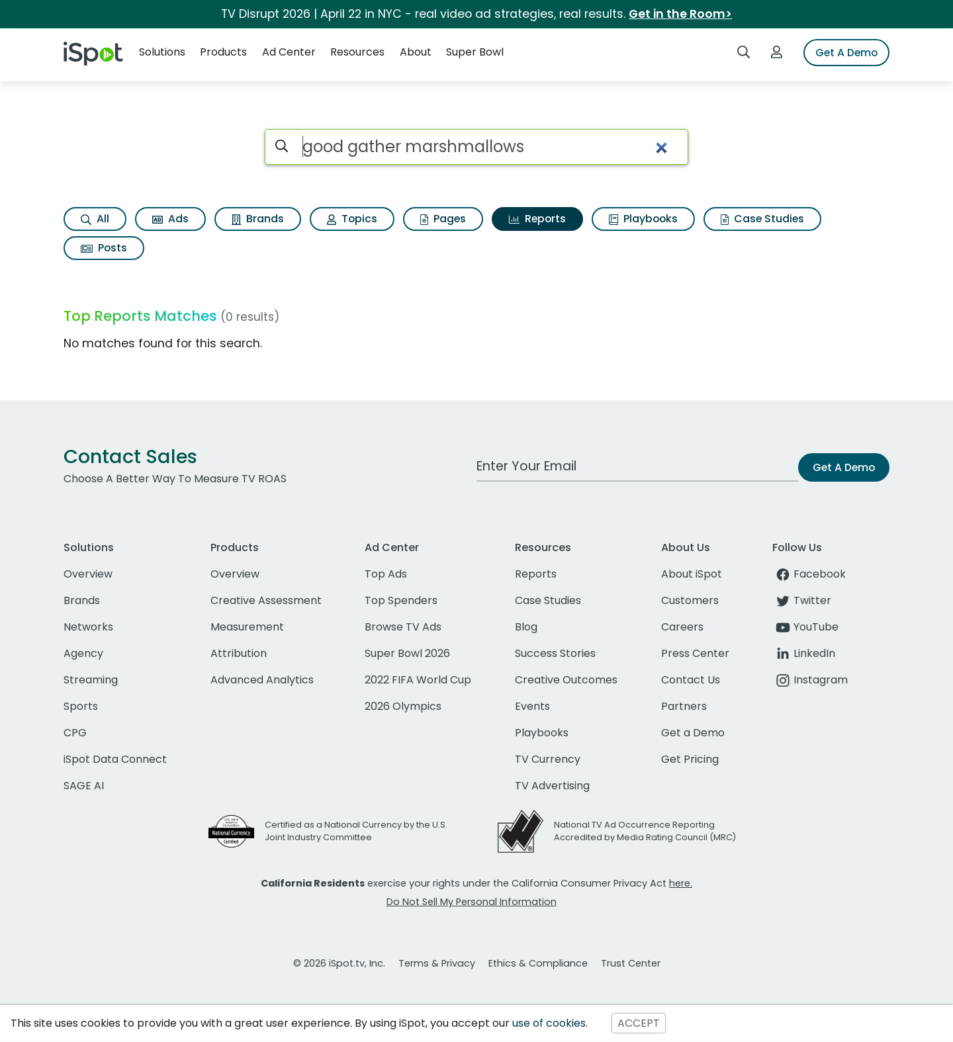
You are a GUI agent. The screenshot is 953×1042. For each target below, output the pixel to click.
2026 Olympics (403, 706)
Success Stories (555, 653)
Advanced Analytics (262, 679)
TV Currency (547, 759)
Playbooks (643, 218)
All (95, 218)
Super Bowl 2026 (407, 653)
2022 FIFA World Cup (418, 679)
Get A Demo (846, 52)
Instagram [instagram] (810, 679)
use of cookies (549, 1023)
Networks (88, 626)
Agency (83, 653)
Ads (170, 218)
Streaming (91, 679)
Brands (258, 218)
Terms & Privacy (436, 963)
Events (532, 706)
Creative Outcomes (566, 679)
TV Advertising (552, 785)
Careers (682, 626)
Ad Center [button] (289, 52)
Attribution (238, 653)
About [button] (415, 52)
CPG (75, 732)
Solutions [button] (162, 52)
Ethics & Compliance (538, 963)
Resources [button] (357, 52)
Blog (526, 626)
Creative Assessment (266, 600)
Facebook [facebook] (809, 574)
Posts (104, 247)
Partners (684, 706)
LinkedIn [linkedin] (803, 653)
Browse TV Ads (403, 626)
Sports (81, 706)
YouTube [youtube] (805, 626)
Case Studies (762, 218)
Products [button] (223, 52)
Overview (88, 574)
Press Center (695, 653)
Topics (352, 218)
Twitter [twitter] (801, 600)
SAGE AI (84, 785)
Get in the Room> (680, 14)
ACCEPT (638, 1023)
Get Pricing (690, 759)
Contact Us (690, 679)
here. (680, 883)
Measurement (247, 626)
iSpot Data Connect (115, 759)
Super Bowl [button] (475, 52)
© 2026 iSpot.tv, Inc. (339, 963)
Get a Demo (693, 732)
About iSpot (691, 574)
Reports (537, 218)
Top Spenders (401, 600)
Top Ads (386, 574)
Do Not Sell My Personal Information (471, 901)
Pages (443, 218)
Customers (690, 600)
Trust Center (630, 963)
